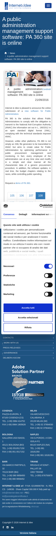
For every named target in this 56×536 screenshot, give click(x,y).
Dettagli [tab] (23, 214)
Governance (10, 353)
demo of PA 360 (22, 183)
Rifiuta (28, 327)
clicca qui (35, 507)
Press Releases (11, 348)
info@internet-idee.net (12, 493)
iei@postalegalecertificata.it (15, 496)
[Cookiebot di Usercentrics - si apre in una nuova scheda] (40, 206)
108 (40, 195)
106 (21, 195)
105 (12, 195)
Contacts (8, 338)
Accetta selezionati (28, 317)
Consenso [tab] (8, 214)
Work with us (11, 343)
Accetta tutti (28, 307)
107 (31, 195)
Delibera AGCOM (11, 358)
